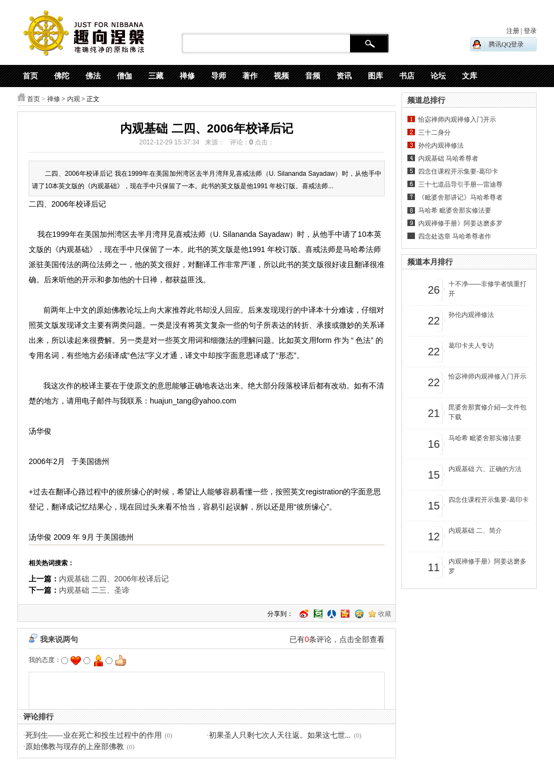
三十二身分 (434, 132)
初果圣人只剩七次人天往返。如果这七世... (280, 735)
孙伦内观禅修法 (441, 145)
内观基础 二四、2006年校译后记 (114, 578)
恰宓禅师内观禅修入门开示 (457, 119)
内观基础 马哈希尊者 (448, 158)
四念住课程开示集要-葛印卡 (458, 171)
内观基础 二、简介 (475, 530)
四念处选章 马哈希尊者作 (454, 236)
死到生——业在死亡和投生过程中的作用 (93, 735)
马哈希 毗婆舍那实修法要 (454, 210)
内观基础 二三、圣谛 (94, 590)
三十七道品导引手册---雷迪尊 (460, 184)
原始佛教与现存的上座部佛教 (74, 747)
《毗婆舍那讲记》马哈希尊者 (460, 197)
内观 (73, 99)
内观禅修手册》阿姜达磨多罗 (460, 223)
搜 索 (369, 44)
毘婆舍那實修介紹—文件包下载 (487, 412)
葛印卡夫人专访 (471, 345)
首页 (33, 99)
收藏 (384, 614)
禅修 (53, 99)
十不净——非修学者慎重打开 (487, 288)
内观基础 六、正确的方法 (485, 469)
